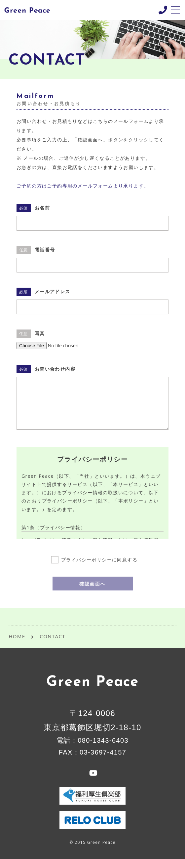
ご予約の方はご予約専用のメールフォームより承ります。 (83, 186)
